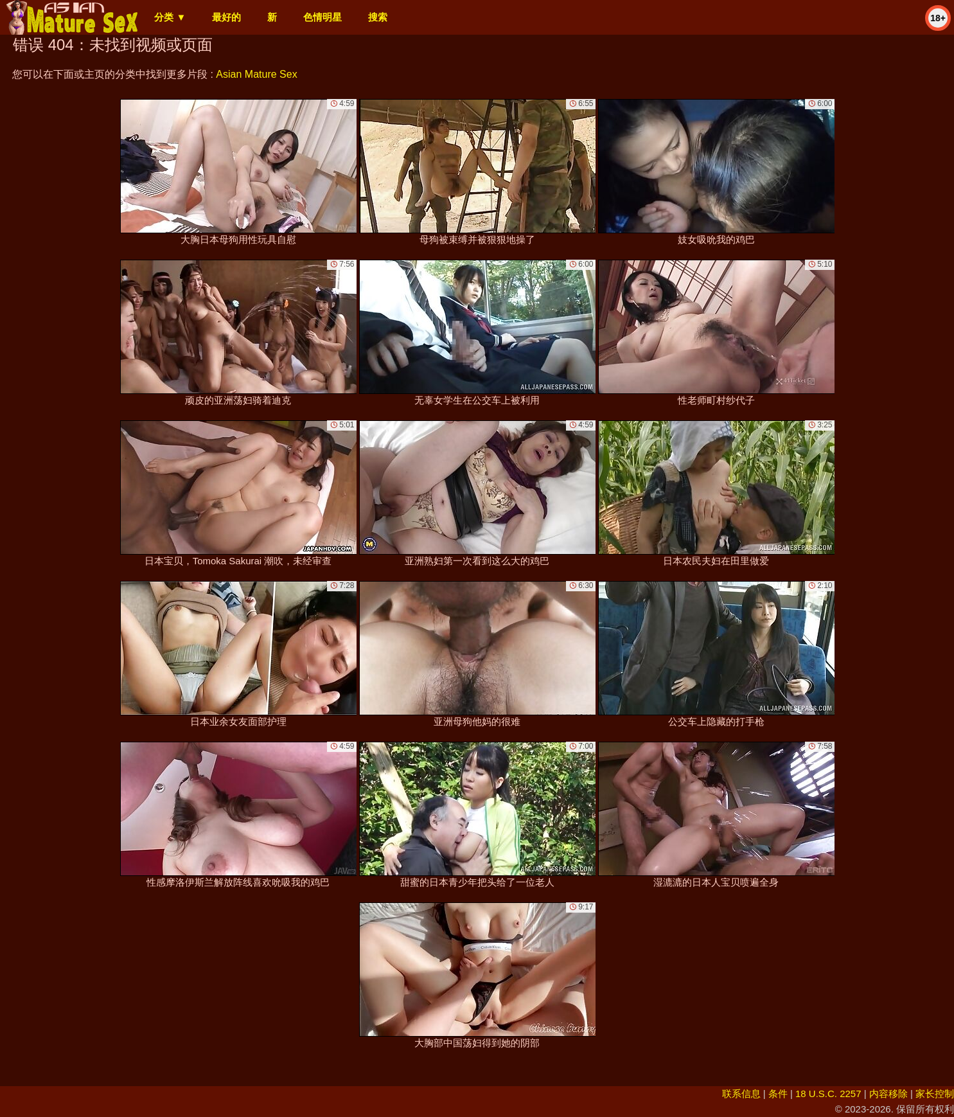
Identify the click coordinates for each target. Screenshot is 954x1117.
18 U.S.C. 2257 (828, 1093)
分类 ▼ (170, 17)
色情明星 (322, 17)
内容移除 (888, 1093)
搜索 (377, 17)
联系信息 (741, 1093)
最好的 (226, 17)
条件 (778, 1093)
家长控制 (934, 1093)
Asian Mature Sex (256, 74)
